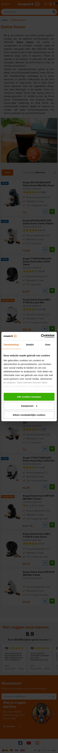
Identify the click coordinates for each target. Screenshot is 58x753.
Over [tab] (48, 344)
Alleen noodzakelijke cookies (29, 414)
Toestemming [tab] (11, 344)
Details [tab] (30, 344)
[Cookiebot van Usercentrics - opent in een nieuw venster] (41, 336)
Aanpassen (29, 406)
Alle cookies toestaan (29, 396)
